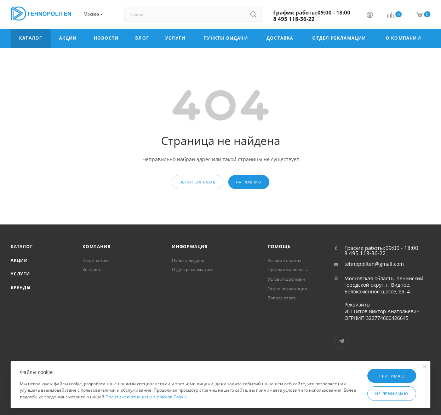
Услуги (20, 274)
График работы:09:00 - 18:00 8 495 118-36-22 (311, 15)
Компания (96, 247)
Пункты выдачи (188, 260)
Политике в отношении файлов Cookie (146, 397)
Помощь (279, 247)
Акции (19, 260)
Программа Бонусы (288, 270)
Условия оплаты (284, 260)
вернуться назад (197, 182)
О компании (95, 260)
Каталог (22, 247)
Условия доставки (286, 279)
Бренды (21, 288)
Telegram (341, 341)
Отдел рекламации (192, 270)
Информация (190, 247)
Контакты (92, 270)
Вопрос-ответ (282, 298)
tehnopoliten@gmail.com (374, 264)
